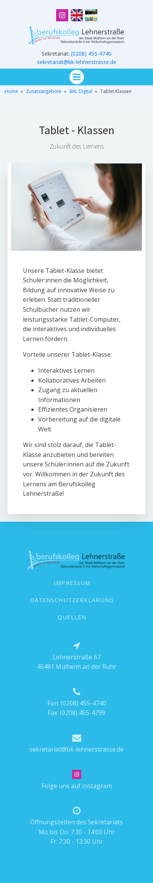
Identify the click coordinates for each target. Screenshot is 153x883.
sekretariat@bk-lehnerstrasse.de (76, 62)
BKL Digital (80, 91)
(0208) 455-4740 (91, 53)
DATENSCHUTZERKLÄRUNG (72, 600)
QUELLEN (72, 617)
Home (11, 91)
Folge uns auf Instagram (77, 786)
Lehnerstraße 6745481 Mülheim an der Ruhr (76, 662)
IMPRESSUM (72, 583)
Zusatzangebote (43, 91)
